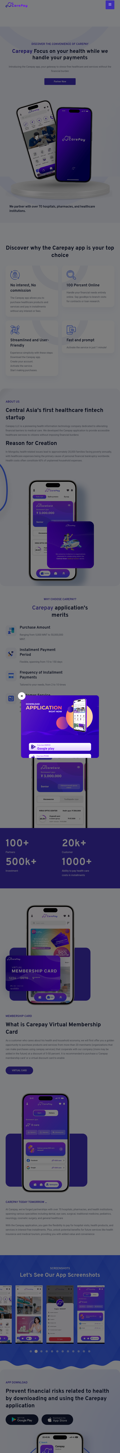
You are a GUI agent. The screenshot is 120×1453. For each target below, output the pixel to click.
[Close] (21, 696)
